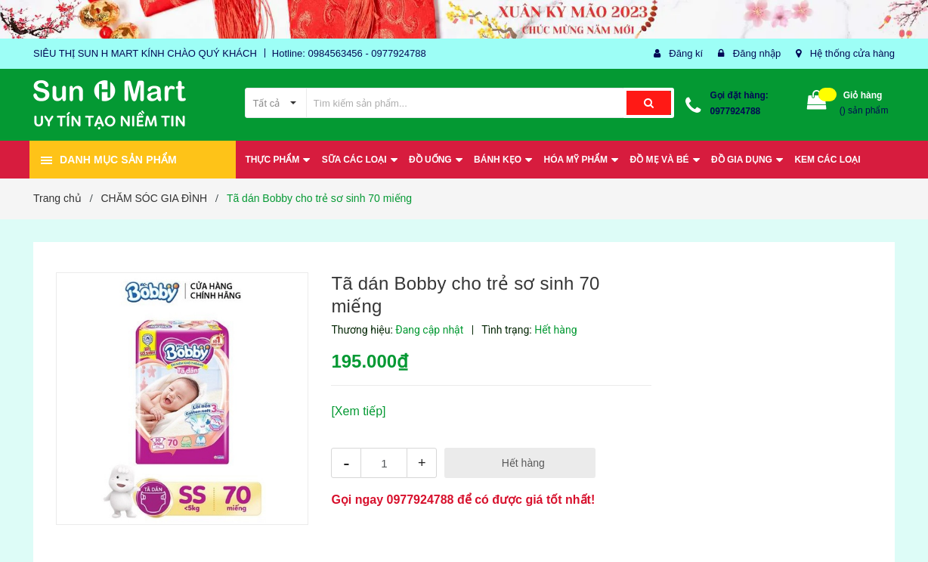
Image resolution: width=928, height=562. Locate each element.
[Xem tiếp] (358, 411)
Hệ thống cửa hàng (852, 53)
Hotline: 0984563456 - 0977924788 (349, 53)
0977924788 (735, 111)
